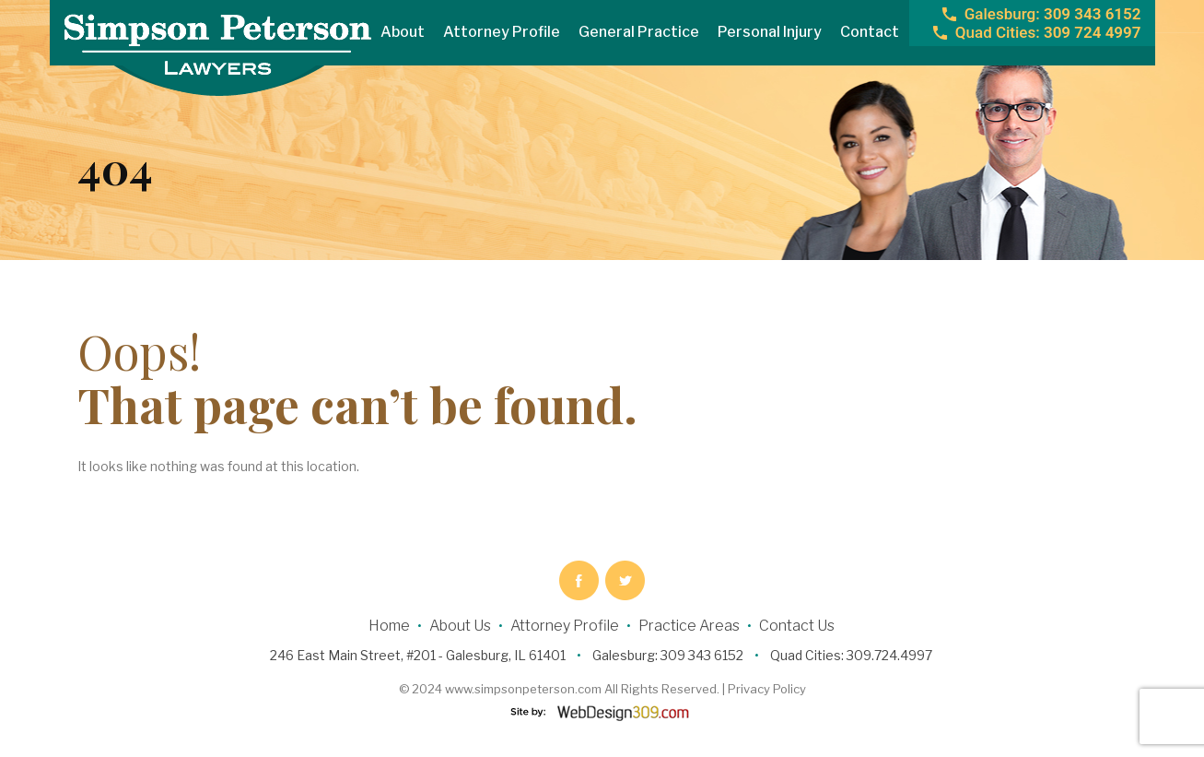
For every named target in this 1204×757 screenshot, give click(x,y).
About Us (460, 625)
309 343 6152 (1052, 14)
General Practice (639, 32)
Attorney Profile (501, 32)
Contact (869, 32)
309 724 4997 (1048, 32)
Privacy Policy (767, 688)
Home (389, 625)
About (402, 32)
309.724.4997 (889, 655)
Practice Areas (689, 625)
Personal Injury (770, 32)
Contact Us (797, 625)
